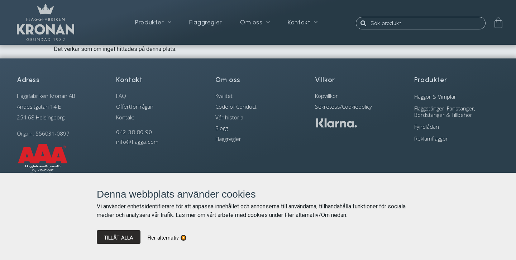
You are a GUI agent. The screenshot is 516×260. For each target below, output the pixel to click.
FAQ (121, 95)
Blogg (221, 128)
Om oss (255, 22)
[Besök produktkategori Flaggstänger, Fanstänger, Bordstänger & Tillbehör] (456, 111)
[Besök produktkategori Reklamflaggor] (456, 138)
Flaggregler (205, 22)
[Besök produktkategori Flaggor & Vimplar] (456, 96)
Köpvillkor (326, 95)
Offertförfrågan (134, 106)
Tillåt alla (118, 238)
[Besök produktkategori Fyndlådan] (456, 126)
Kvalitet (224, 95)
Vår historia (229, 117)
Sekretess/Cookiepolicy (343, 106)
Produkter (153, 22)
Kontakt (303, 22)
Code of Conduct (236, 106)
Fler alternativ (163, 238)
